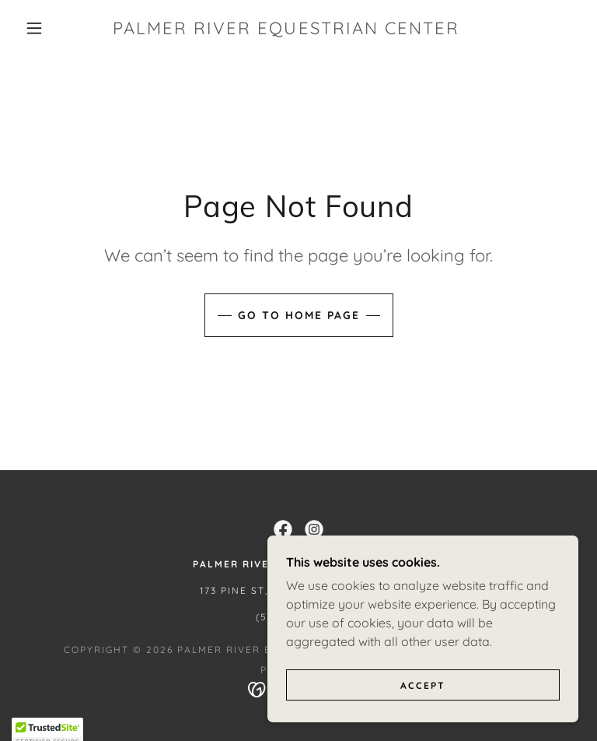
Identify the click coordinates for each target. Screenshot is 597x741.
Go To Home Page (299, 315)
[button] (34, 28)
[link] (286, 29)
